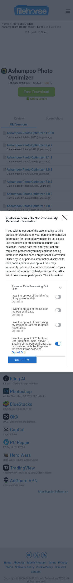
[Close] (65, 218)
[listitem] (36, 287)
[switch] (58, 297)
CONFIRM (22, 359)
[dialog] (36, 291)
